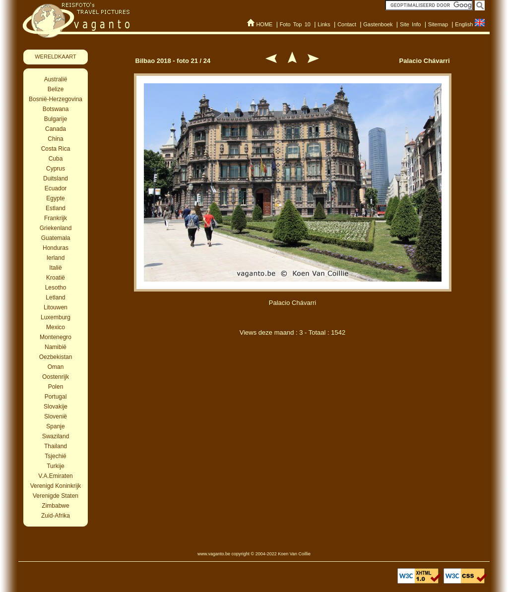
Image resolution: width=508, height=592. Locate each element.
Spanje (55, 426)
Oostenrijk (55, 376)
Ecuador (56, 188)
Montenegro (55, 337)
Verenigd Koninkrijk (55, 485)
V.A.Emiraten (55, 476)
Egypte (55, 198)
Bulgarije (55, 119)
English (464, 24)
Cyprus (55, 168)
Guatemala (55, 238)
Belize (56, 89)
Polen (56, 386)
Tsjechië (55, 456)
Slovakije (55, 406)
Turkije (55, 466)
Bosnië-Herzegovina (55, 99)
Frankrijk (55, 218)
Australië (55, 79)
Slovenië (55, 416)
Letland (55, 297)
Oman (56, 366)
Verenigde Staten (55, 495)
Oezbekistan (55, 357)
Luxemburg (55, 317)
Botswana (56, 109)
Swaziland (55, 436)
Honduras (55, 247)
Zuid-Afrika (55, 515)
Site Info (410, 24)
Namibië (55, 347)
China (55, 138)
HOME (264, 24)
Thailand (55, 446)
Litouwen (55, 307)
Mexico (55, 327)
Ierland (56, 257)
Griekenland (56, 228)
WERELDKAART (55, 56)
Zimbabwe (55, 505)
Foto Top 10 (295, 24)
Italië (55, 267)
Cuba (56, 158)
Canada (55, 128)
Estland (55, 208)
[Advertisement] (293, 396)
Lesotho (55, 287)
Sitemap (438, 24)
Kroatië (55, 277)
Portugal (56, 396)
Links (324, 24)
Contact (346, 24)
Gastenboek (377, 24)
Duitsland (55, 178)
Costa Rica (55, 148)
